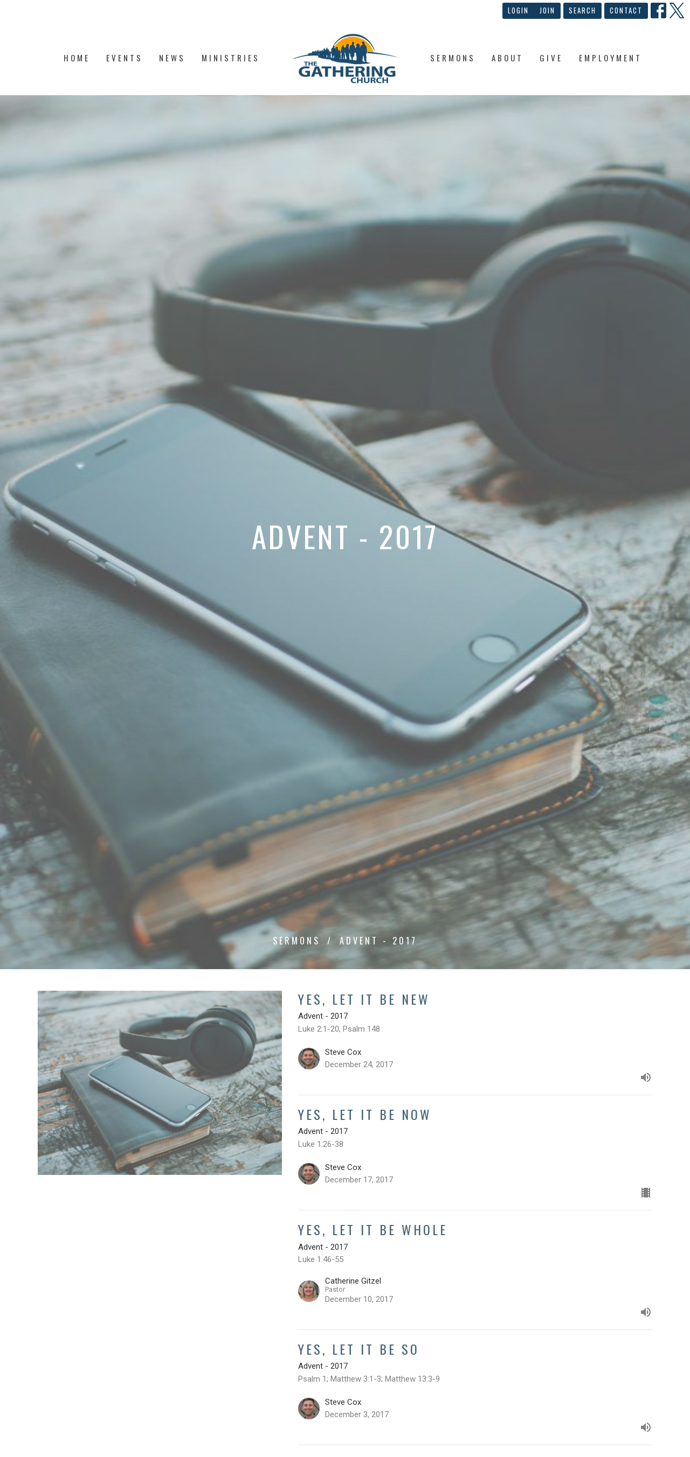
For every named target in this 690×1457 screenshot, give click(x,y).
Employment (610, 58)
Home (77, 58)
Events (124, 58)
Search (582, 10)
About (507, 58)
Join (547, 10)
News (172, 58)
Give (551, 58)
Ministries (231, 58)
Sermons (452, 58)
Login (518, 10)
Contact (626, 10)
